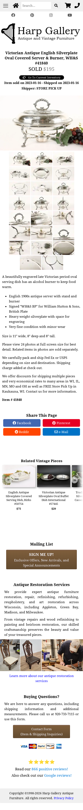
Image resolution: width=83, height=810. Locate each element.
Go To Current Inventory (41, 77)
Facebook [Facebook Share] (22, 423)
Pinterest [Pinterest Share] (61, 423)
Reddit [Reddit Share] (22, 432)
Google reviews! (58, 775)
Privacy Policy (64, 798)
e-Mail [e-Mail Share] (61, 432)
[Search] (36, 5)
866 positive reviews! (50, 769)
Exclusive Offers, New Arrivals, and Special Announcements (41, 559)
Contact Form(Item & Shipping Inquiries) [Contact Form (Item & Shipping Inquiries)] (41, 731)
